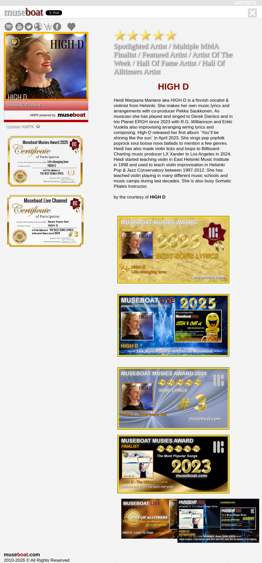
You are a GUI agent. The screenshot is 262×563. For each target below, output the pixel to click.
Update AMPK (21, 126)
